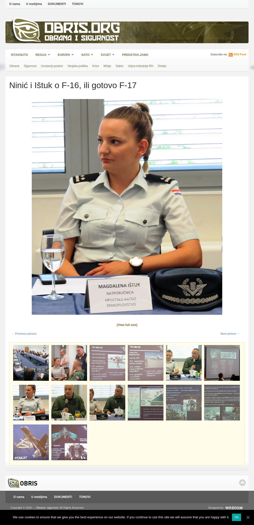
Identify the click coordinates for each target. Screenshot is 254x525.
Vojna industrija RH (140, 66)
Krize (95, 66)
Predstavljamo (135, 55)
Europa (64, 55)
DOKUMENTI (57, 4)
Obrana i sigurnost (81, 39)
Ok (236, 517)
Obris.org (82, 29)
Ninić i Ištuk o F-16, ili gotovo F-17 (73, 85)
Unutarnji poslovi (52, 66)
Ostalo (162, 66)
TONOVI (77, 4)
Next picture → (230, 333)
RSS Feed (240, 54)
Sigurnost (30, 66)
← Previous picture (24, 333)
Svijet (106, 55)
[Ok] (247, 517)
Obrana (14, 66)
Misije (107, 66)
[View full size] (127, 325)
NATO (85, 55)
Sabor (120, 66)
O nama (14, 4)
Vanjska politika (77, 66)
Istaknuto (19, 55)
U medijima (34, 4)
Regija (41, 55)
